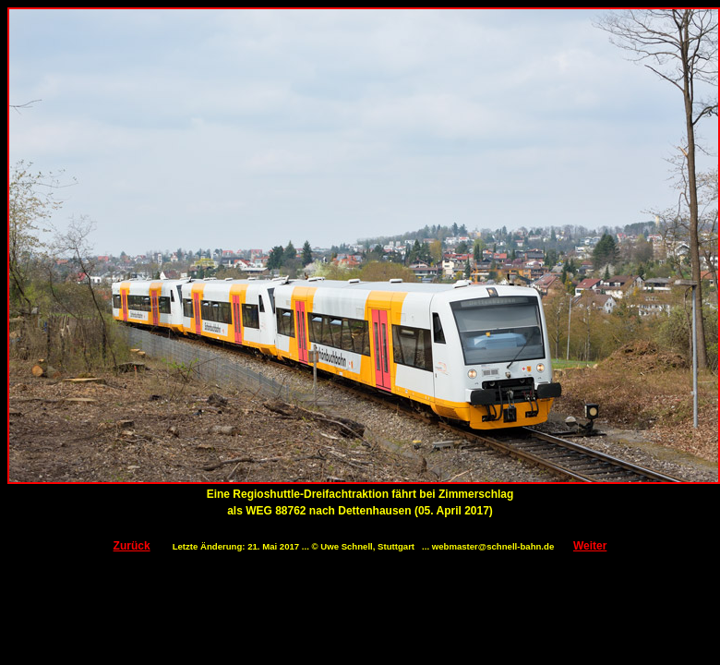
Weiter (589, 545)
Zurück (132, 545)
